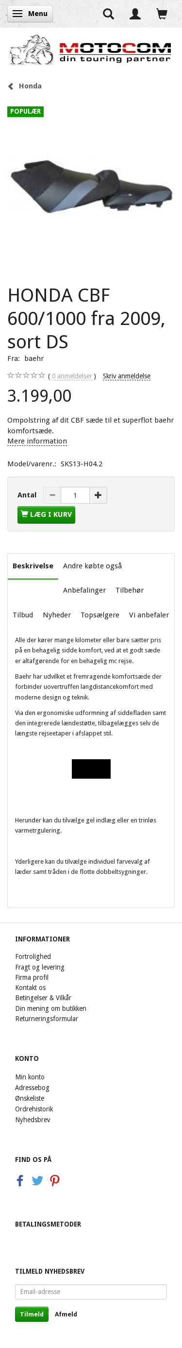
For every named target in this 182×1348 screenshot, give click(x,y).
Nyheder (57, 615)
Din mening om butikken (50, 1008)
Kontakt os (30, 987)
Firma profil (32, 977)
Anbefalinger (84, 590)
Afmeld (66, 1314)
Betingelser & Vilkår (43, 998)
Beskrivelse (33, 566)
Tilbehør (130, 590)
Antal (27, 495)
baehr (34, 358)
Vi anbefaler (149, 615)
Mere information (37, 441)
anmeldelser (72, 376)
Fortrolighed (33, 956)
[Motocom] (91, 49)
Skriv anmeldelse (126, 376)
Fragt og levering (40, 967)
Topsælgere (100, 615)
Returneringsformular (46, 1019)
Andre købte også (92, 566)
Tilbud (23, 615)
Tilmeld (32, 1314)
